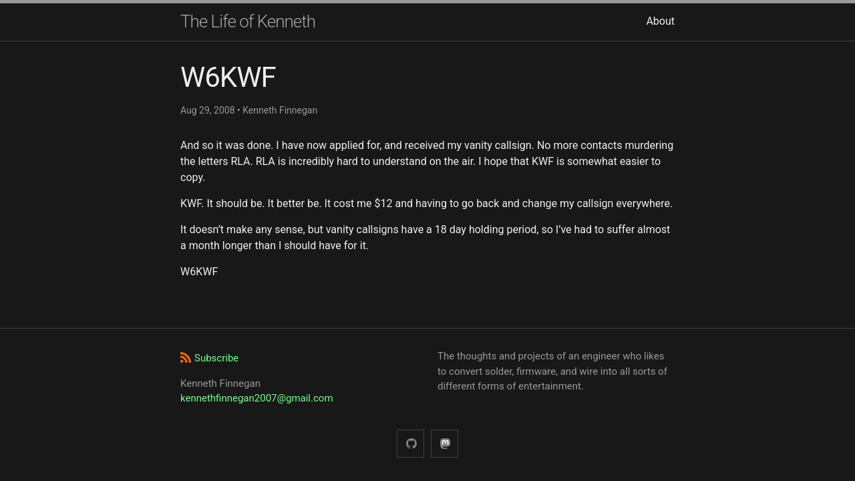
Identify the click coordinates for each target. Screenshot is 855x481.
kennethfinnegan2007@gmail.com (256, 398)
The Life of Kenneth (247, 21)
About (660, 21)
